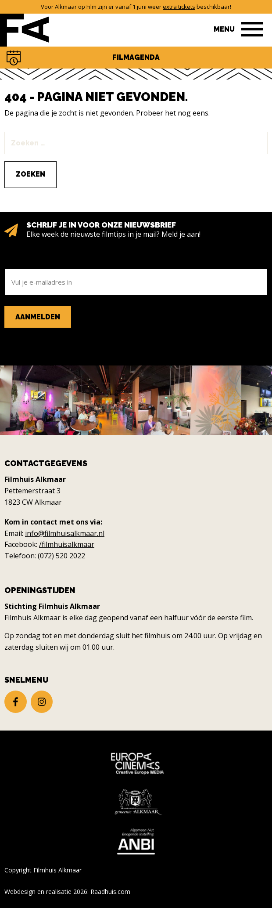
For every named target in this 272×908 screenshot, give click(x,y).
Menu (224, 29)
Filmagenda (136, 57)
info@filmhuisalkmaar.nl (64, 533)
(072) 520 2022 (61, 556)
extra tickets (179, 7)
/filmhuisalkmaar (66, 544)
